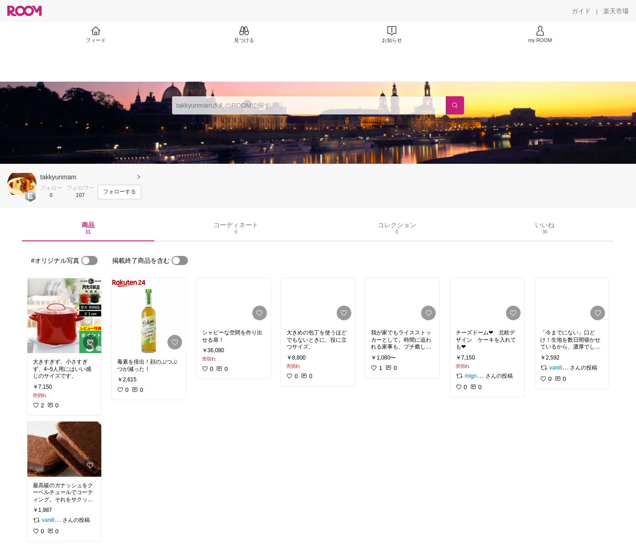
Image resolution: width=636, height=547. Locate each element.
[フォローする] (119, 192)
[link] (64, 315)
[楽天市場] (616, 11)
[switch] (89, 260)
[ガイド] (581, 11)
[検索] (455, 105)
